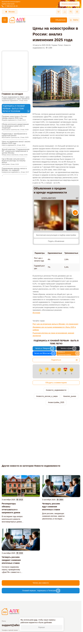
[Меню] (5, 20)
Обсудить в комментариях (56, 383)
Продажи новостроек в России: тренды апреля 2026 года (14, 118)
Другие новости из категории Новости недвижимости (31, 466)
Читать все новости (41, 583)
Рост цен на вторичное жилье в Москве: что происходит (55, 324)
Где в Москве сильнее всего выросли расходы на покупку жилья (13, 161)
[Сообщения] (70, 11)
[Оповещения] (77, 11)
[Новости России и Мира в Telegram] (44, 348)
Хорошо (41, 627)
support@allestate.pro (16, 625)
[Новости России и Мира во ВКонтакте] (44, 353)
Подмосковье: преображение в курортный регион (15, 135)
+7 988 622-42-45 (10, 6)
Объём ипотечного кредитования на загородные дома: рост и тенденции (15, 126)
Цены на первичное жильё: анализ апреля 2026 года (16, 143)
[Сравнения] (64, 11)
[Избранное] (58, 11)
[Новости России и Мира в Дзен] (68, 348)
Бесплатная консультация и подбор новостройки (56, 235)
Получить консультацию (70, 4)
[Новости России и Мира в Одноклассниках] (68, 353)
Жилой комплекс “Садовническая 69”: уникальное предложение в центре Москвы (15, 152)
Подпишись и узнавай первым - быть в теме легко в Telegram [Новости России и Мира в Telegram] (16, 108)
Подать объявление (56, 241)
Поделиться (64, 360)
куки (35, 620)
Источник (36, 313)
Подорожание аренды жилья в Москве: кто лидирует (15, 170)
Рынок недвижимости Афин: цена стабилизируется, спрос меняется (15, 98)
